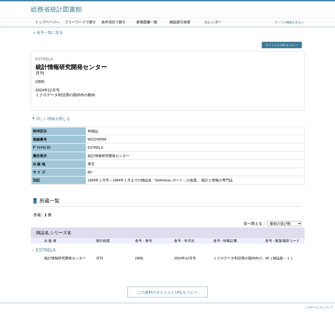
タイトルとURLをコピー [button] (281, 45)
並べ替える (253, 223)
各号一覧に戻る (50, 32)
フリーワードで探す (80, 22)
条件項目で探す (113, 22)
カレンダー (213, 22)
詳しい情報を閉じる (53, 119)
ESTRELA (46, 250)
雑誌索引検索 (180, 22)
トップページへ (47, 22)
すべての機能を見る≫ (289, 22)
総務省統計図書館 (56, 9)
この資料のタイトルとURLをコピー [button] (167, 292)
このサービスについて (319, 307)
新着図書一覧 (146, 22)
